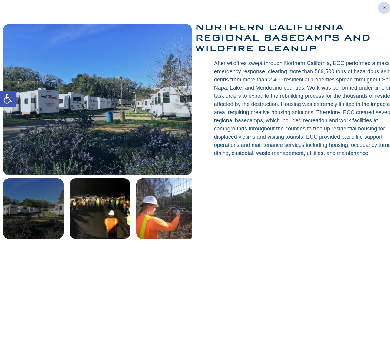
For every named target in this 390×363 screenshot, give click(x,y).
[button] (8, 99)
